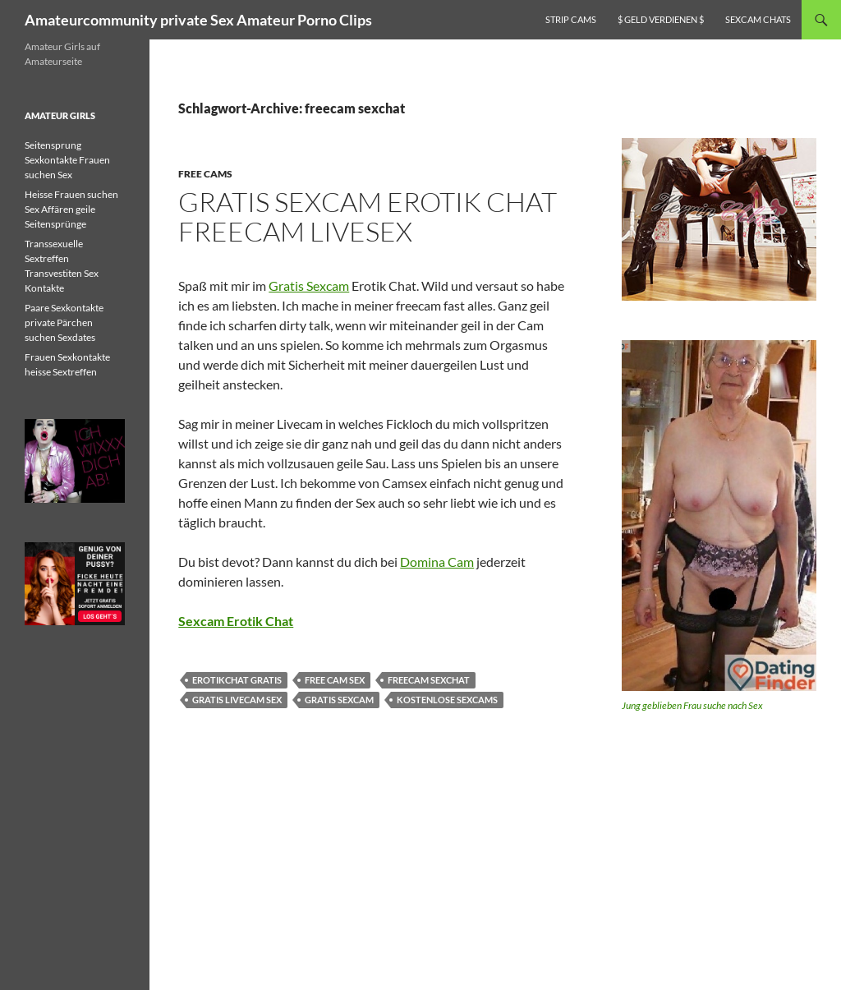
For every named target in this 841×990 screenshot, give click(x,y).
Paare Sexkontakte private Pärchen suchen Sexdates (64, 322)
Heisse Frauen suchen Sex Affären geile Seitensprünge (71, 209)
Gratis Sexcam (309, 285)
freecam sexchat (429, 680)
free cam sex (335, 680)
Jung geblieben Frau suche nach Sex (692, 705)
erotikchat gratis (237, 680)
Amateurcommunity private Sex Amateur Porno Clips (198, 20)
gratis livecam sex (237, 699)
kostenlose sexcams (447, 699)
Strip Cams (570, 19)
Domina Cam (437, 561)
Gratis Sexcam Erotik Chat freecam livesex (367, 216)
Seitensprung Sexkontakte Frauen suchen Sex (67, 160)
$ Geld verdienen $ (661, 19)
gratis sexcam (339, 699)
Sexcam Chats (758, 19)
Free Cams (205, 174)
